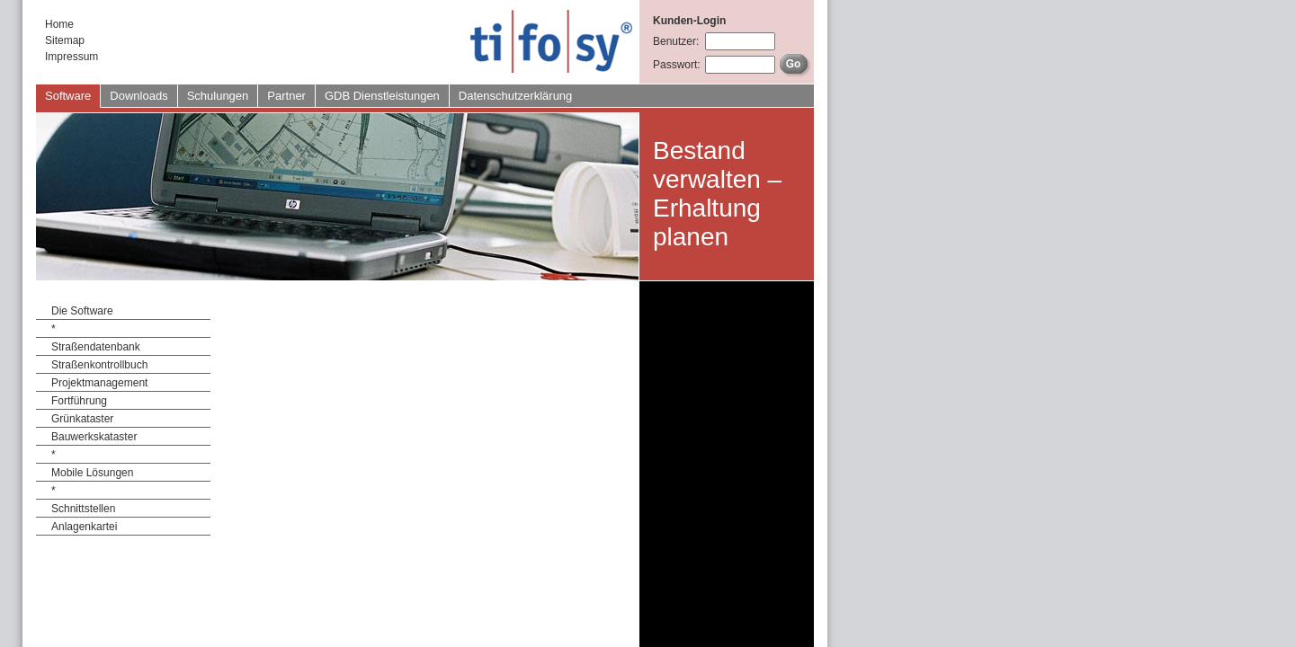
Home (59, 24)
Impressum (71, 56)
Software (68, 95)
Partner (286, 95)
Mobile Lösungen (92, 472)
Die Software (82, 311)
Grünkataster (82, 418)
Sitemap (65, 40)
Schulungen (218, 95)
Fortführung (79, 400)
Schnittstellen (83, 508)
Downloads (138, 95)
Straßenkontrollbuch (99, 365)
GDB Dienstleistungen (382, 95)
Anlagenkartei (84, 526)
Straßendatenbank (95, 347)
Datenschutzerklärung (515, 95)
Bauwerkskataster (94, 436)
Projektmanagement (99, 383)
